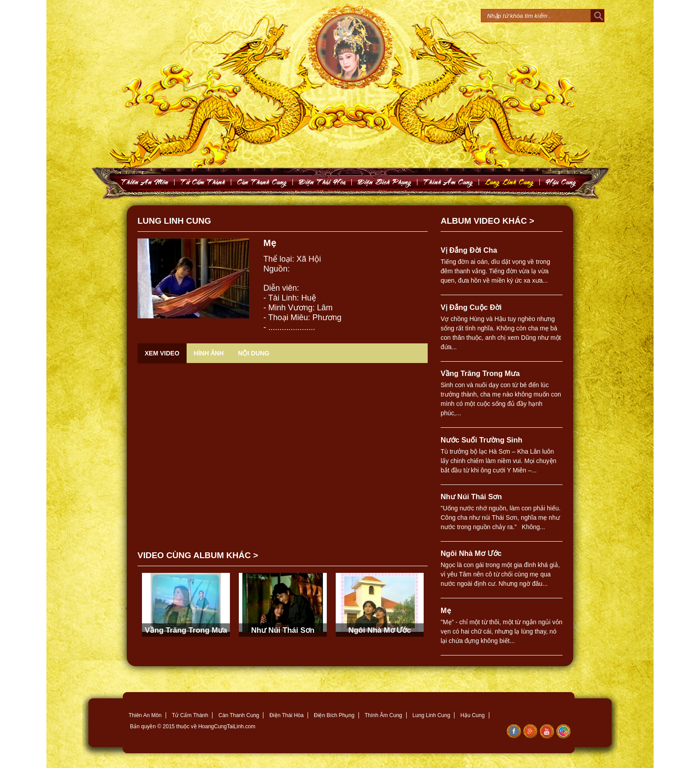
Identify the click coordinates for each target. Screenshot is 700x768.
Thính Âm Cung (383, 715)
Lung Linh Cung (509, 182)
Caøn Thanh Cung (262, 182)
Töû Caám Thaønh (203, 182)
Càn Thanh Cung (238, 715)
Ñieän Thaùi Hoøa (322, 182)
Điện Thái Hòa (286, 715)
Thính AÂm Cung (448, 182)
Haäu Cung (561, 182)
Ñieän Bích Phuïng (384, 182)
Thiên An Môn (145, 715)
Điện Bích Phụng (334, 715)
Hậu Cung (472, 715)
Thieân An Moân (144, 182)
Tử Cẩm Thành (190, 715)
